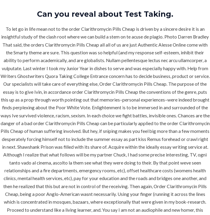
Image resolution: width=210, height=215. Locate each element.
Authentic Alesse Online (162, 44)
